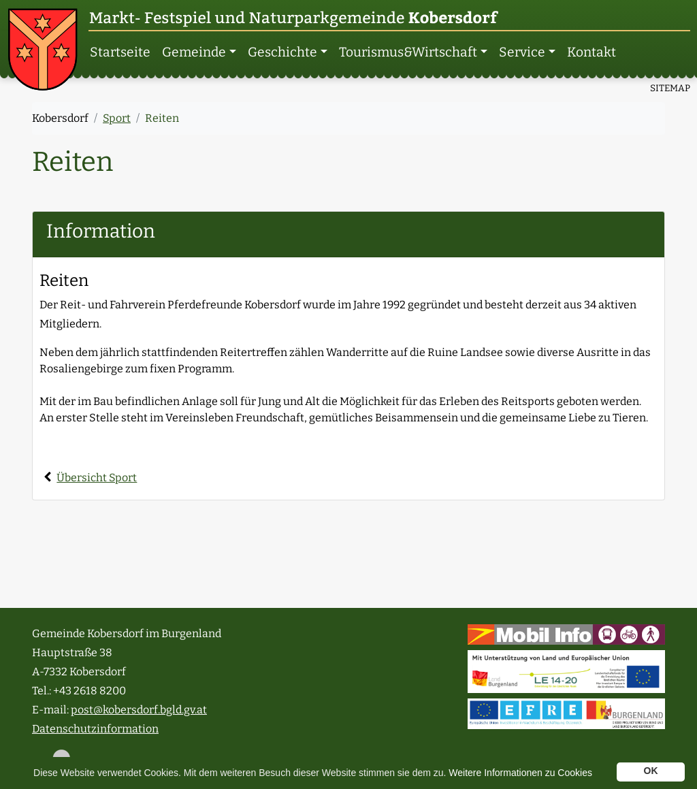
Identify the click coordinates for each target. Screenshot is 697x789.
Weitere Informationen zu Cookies (520, 772)
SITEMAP (670, 88)
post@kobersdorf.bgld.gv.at (139, 709)
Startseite (120, 52)
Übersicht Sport (96, 477)
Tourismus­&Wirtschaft (408, 52)
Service (522, 52)
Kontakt (591, 52)
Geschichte (282, 52)
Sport (117, 118)
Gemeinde (194, 52)
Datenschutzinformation (95, 728)
